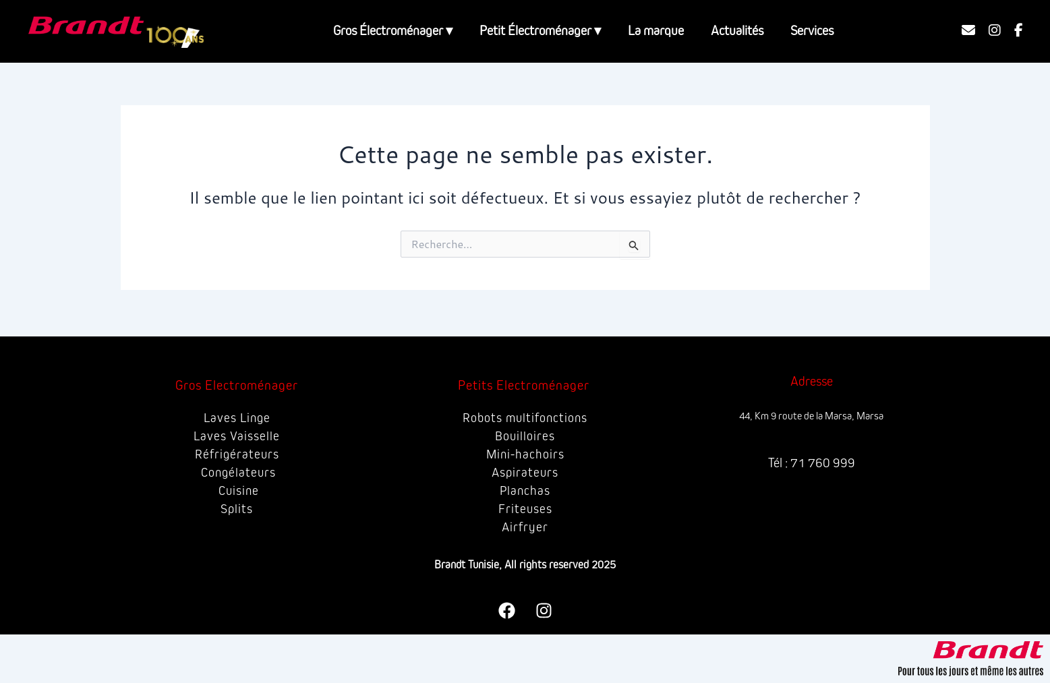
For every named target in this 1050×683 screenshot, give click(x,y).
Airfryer (525, 527)
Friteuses (525, 509)
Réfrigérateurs (237, 454)
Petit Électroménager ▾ (540, 31)
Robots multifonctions (525, 418)
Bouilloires (525, 436)
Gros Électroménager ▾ (393, 31)
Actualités (737, 31)
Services (812, 31)
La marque (656, 31)
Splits (237, 509)
